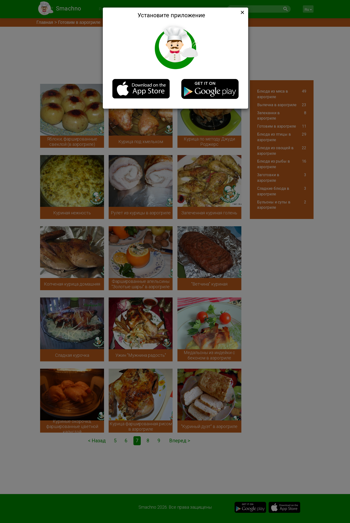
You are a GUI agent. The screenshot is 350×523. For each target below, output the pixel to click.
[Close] (242, 12)
